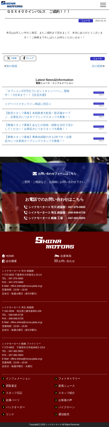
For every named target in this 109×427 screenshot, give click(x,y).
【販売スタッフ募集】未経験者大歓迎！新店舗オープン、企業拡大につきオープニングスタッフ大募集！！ (38, 114)
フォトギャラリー (69, 378)
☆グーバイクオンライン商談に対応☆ (28, 103)
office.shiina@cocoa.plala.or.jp (26, 286)
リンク (10, 414)
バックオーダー (15, 407)
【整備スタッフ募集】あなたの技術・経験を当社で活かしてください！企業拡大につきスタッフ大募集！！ (39, 126)
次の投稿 (97, 66)
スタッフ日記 (14, 392)
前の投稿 (11, 66)
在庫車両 (65, 255)
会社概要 (11, 261)
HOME (10, 255)
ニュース (85, 20)
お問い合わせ (66, 261)
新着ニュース (66, 385)
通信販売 (63, 414)
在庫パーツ (13, 400)
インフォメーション (98, 92)
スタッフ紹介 (66, 392)
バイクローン (66, 407)
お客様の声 (65, 400)
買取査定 (11, 385)
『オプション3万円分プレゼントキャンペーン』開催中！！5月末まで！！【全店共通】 (37, 92)
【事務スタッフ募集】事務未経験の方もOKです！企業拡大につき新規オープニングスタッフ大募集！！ (38, 138)
